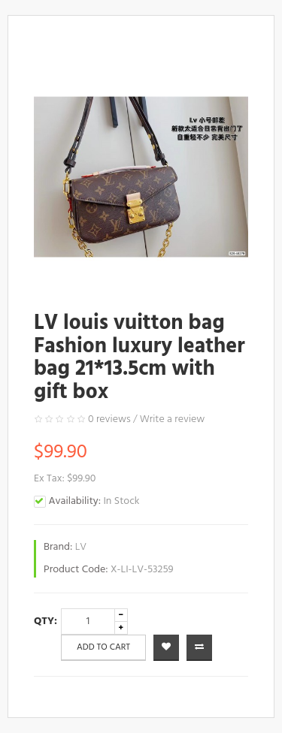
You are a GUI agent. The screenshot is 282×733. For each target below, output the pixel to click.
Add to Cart (103, 647)
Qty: (45, 621)
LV (80, 547)
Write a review (172, 419)
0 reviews (109, 419)
